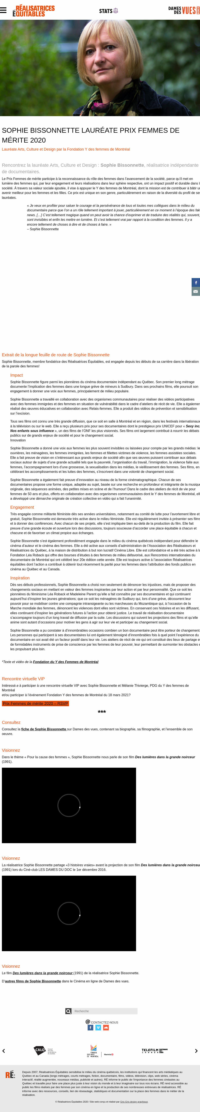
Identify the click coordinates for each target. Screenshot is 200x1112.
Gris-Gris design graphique (134, 1101)
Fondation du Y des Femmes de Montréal (65, 662)
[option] (100, 68)
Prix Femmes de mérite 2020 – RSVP (36, 703)
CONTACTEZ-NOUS (102, 1022)
